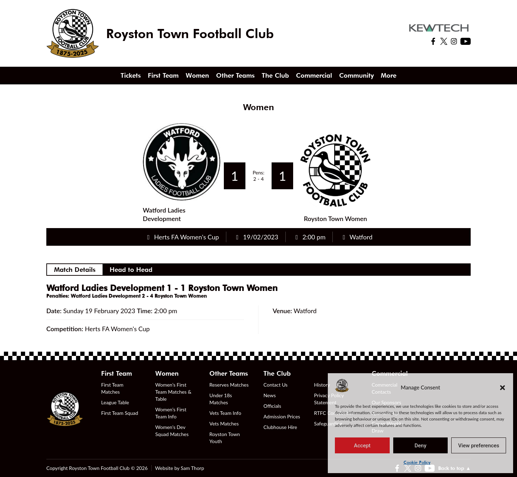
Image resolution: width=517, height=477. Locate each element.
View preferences (478, 445)
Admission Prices (281, 416)
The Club (275, 75)
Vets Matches (224, 424)
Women (197, 75)
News (269, 395)
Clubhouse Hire (280, 427)
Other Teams (235, 75)
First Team (163, 75)
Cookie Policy (416, 462)
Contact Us (275, 385)
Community (356, 75)
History (322, 385)
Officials (272, 406)
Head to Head (131, 269)
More (388, 75)
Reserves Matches (229, 385)
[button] (502, 387)
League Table (115, 402)
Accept (362, 445)
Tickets (131, 75)
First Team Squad (119, 413)
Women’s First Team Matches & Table (173, 392)
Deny (420, 445)
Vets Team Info (225, 413)
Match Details (74, 269)
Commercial (314, 75)
